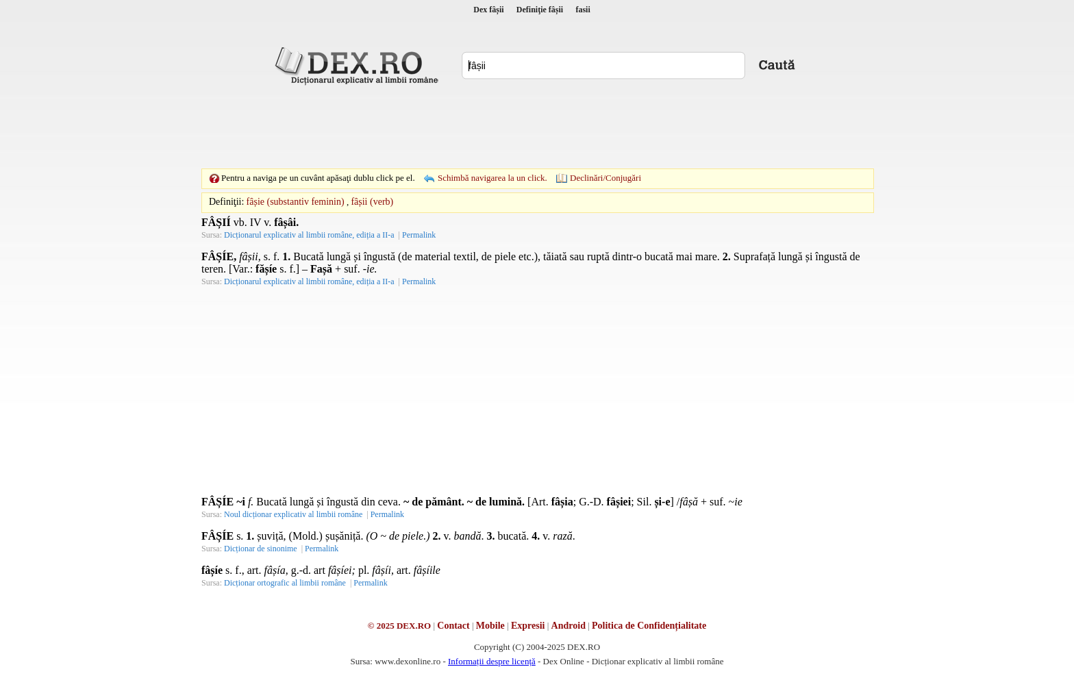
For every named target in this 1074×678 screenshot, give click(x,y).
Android (568, 625)
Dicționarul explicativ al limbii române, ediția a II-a (309, 235)
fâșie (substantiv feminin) (296, 202)
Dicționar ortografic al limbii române (285, 583)
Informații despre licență (492, 661)
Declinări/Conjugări (605, 178)
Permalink (419, 235)
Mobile (490, 625)
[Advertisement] (537, 127)
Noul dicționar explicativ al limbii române (293, 514)
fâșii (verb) (372, 202)
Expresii (528, 625)
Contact (453, 625)
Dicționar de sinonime (260, 548)
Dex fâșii (488, 9)
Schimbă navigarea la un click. (492, 178)
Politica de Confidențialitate (649, 625)
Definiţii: (226, 202)
